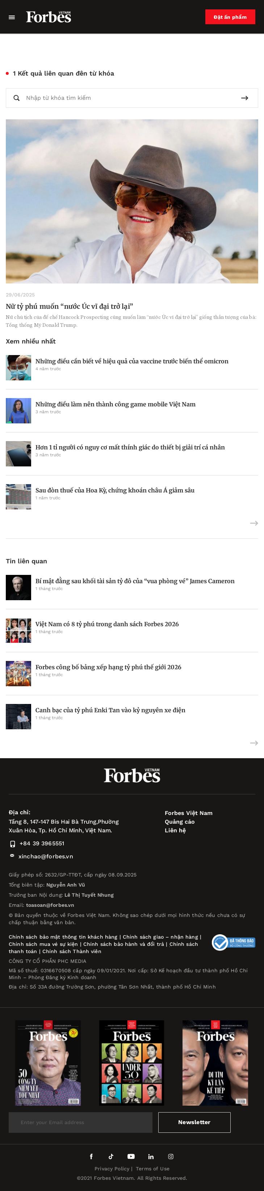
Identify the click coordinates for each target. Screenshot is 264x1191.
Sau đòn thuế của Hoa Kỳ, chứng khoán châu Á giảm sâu (114, 490)
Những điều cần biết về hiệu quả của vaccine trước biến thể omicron (132, 361)
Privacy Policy (112, 1168)
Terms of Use (152, 1168)
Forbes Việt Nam (189, 813)
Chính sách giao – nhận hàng (160, 937)
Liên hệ (175, 830)
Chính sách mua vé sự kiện (44, 944)
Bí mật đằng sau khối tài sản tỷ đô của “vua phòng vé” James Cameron (135, 581)
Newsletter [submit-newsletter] (194, 1122)
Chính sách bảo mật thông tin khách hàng (63, 937)
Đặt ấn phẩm (230, 17)
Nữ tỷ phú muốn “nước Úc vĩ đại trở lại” (69, 306)
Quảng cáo (180, 821)
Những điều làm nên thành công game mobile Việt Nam (115, 404)
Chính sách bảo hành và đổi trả (123, 944)
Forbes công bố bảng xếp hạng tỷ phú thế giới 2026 (108, 667)
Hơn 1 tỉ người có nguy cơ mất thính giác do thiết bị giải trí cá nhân (130, 447)
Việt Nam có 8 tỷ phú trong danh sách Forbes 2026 (107, 624)
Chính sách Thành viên (71, 951)
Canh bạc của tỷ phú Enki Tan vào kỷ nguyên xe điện (110, 710)
